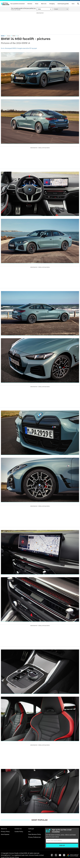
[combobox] (37, 9)
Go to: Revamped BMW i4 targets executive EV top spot (19, 48)
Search (78, 4)
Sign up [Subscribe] (62, 845)
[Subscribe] (62, 841)
